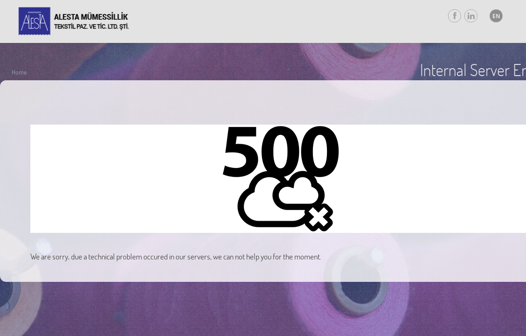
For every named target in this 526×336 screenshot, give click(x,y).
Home (19, 72)
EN (496, 16)
